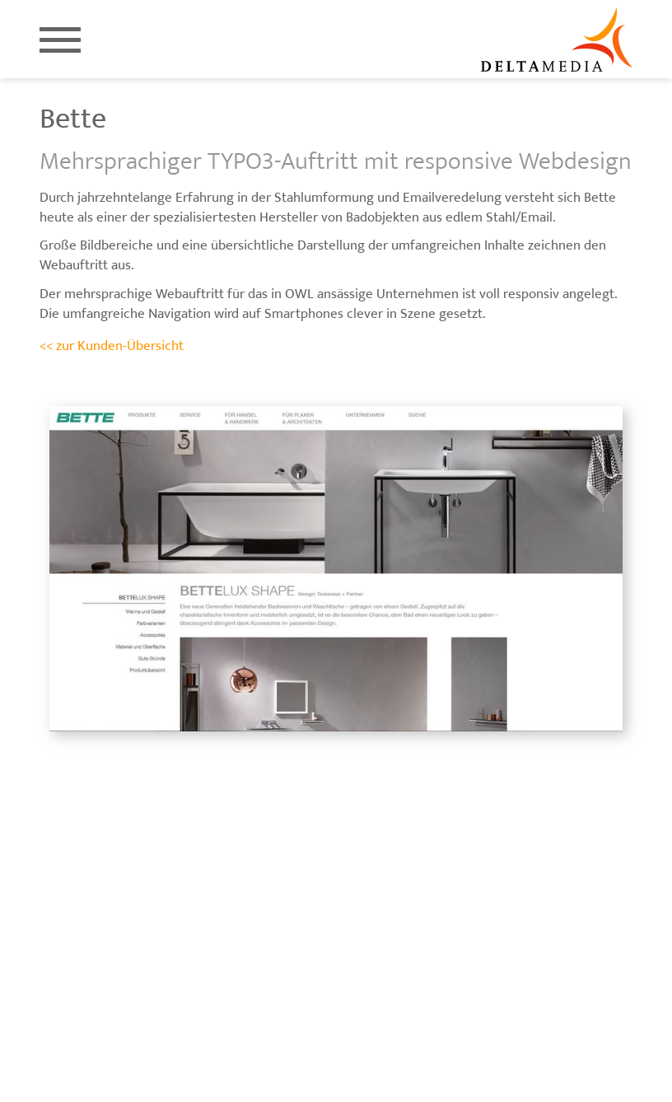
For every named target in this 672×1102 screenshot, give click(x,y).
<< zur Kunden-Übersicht (112, 345)
